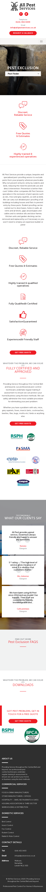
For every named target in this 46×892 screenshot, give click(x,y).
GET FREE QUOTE (23, 352)
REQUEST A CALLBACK (23, 33)
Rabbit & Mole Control (10, 836)
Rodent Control (8, 833)
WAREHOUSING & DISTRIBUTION (15, 807)
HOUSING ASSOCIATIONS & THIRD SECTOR (19, 803)
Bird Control (6, 822)
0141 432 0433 (23, 22)
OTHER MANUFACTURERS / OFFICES (16, 796)
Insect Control (7, 825)
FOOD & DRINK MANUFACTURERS (15, 792)
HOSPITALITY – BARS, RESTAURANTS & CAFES (20, 800)
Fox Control (6, 829)
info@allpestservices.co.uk (23, 28)
